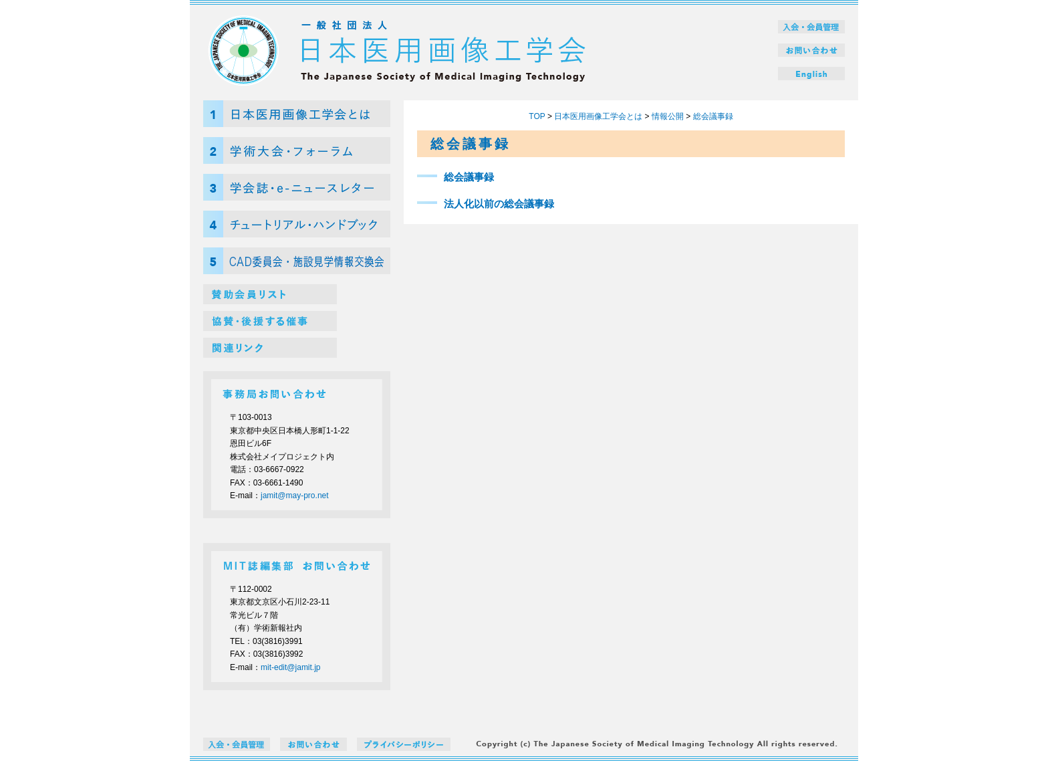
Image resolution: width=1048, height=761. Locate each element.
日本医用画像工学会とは (598, 116)
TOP (537, 116)
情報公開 (668, 116)
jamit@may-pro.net (295, 495)
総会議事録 (713, 116)
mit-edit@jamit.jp (291, 667)
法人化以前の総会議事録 (499, 203)
